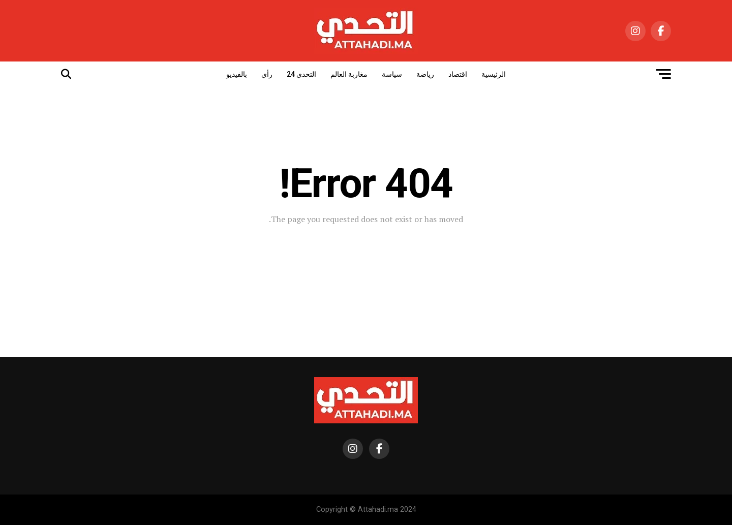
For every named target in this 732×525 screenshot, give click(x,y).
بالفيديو (236, 74)
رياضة (425, 74)
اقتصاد (457, 74)
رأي (266, 74)
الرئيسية (493, 74)
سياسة (392, 74)
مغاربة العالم (349, 74)
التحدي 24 (301, 74)
